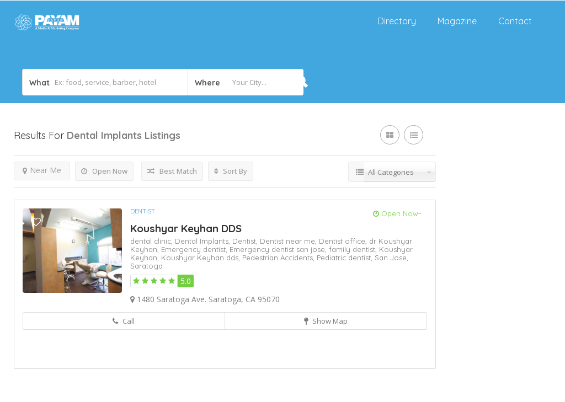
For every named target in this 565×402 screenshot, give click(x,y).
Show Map (326, 321)
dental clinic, (152, 241)
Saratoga (146, 265)
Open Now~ (397, 213)
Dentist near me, (289, 241)
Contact (515, 20)
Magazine (457, 20)
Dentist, (246, 241)
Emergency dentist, (195, 249)
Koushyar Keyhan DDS (186, 228)
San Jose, (391, 257)
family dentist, (354, 249)
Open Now (104, 171)
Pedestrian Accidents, (279, 257)
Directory (397, 20)
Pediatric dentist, (346, 257)
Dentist (142, 211)
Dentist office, (344, 241)
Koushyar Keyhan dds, (201, 257)
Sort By (230, 171)
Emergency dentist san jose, (279, 249)
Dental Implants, (203, 241)
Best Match (172, 171)
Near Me (42, 170)
